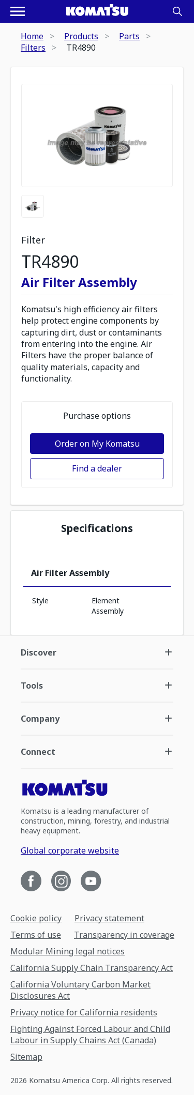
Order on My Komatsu (97, 443)
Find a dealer (97, 468)
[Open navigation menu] (17, 11)
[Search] (177, 11)
